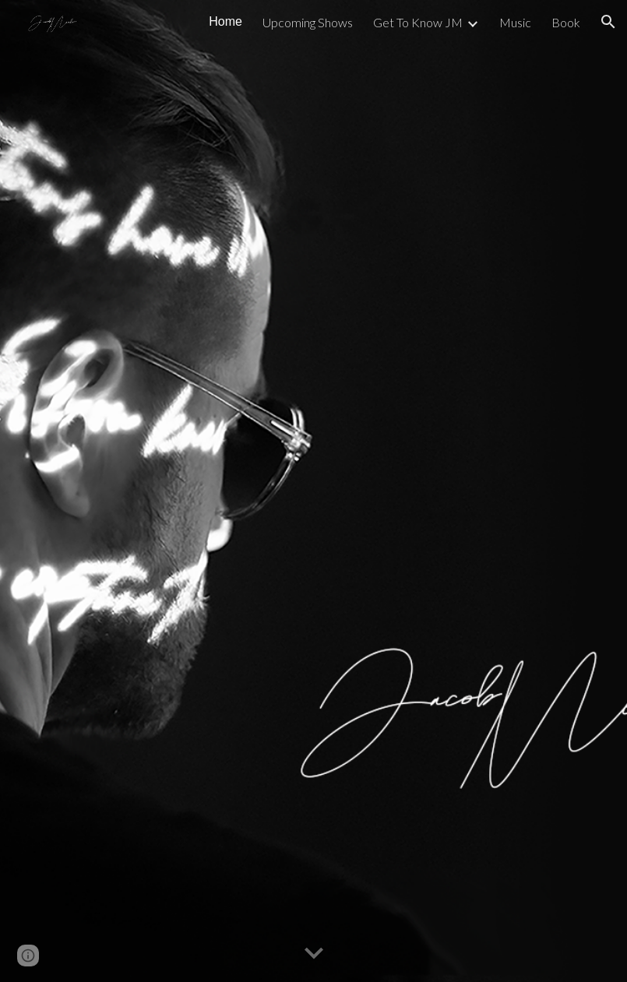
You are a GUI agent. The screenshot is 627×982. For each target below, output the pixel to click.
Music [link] (515, 22)
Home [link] (225, 21)
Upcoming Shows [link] (307, 22)
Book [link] (565, 22)
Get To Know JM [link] (418, 22)
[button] (608, 21)
